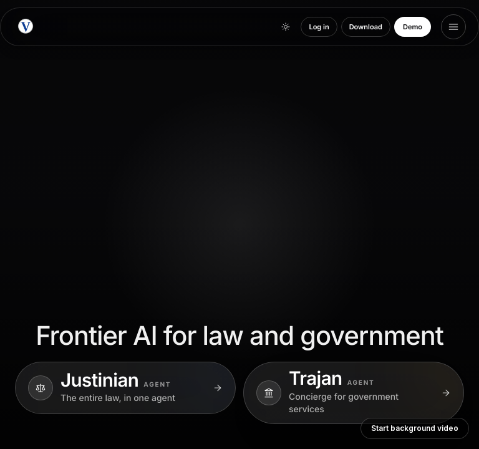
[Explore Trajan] (353, 393)
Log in (319, 26)
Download (365, 26)
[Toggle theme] (285, 27)
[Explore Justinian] (125, 388)
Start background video (414, 428)
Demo (412, 26)
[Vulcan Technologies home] (25, 26)
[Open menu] (453, 26)
